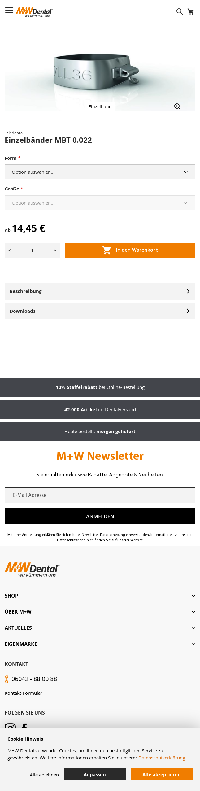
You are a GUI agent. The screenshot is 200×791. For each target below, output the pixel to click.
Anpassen (95, 774)
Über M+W (18, 611)
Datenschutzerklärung (161, 757)
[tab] (100, 596)
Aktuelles (18, 627)
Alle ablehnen (44, 774)
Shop (11, 595)
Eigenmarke (21, 644)
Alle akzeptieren (161, 774)
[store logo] (34, 12)
